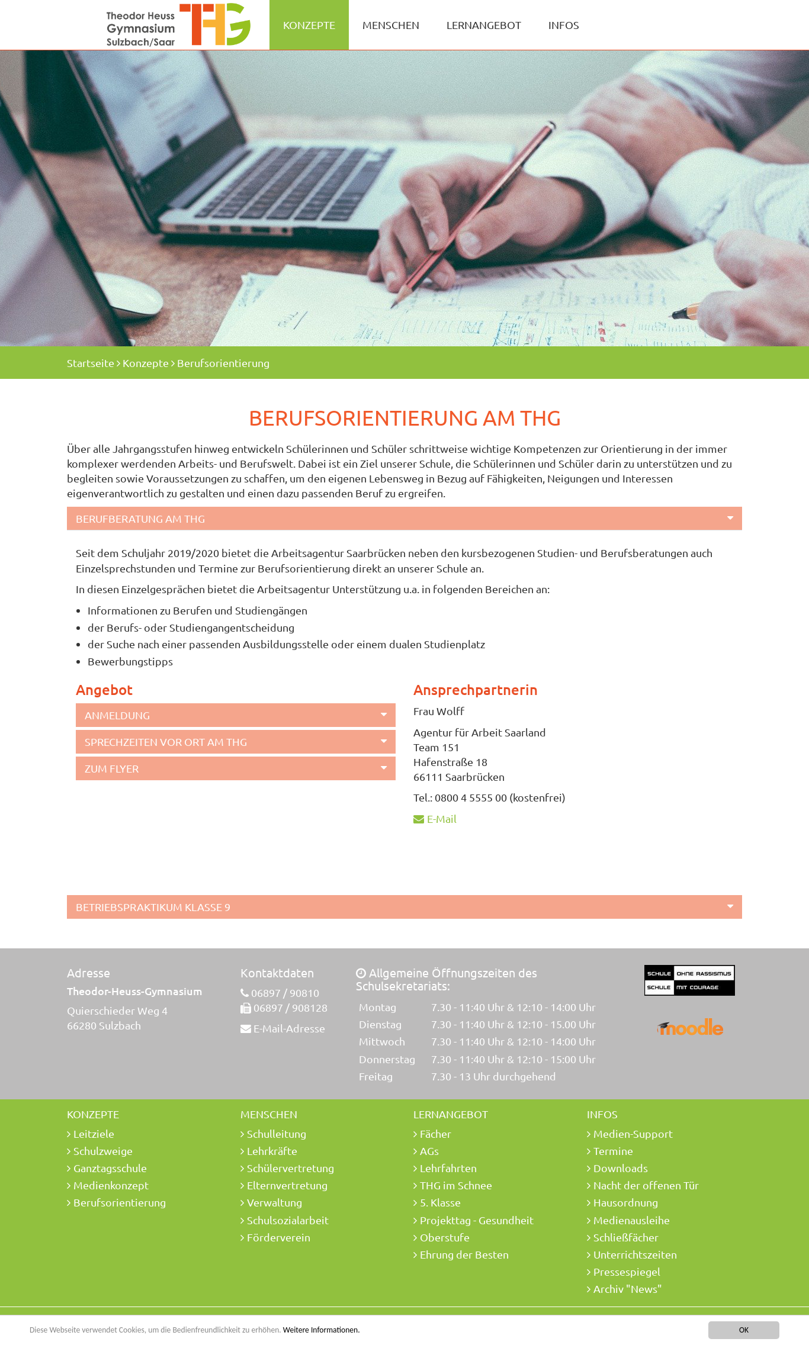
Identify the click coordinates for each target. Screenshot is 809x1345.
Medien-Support (633, 1133)
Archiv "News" (627, 1288)
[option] (404, 198)
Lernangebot (484, 24)
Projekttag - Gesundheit (477, 1220)
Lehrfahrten (448, 1167)
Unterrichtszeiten (635, 1254)
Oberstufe (445, 1237)
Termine (613, 1150)
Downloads (620, 1167)
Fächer (435, 1133)
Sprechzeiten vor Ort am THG (166, 741)
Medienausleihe (631, 1220)
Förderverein (278, 1237)
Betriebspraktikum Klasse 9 (153, 906)
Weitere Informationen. (321, 1330)
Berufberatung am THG (140, 518)
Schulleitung (276, 1133)
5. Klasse (440, 1202)
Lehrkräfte (272, 1150)
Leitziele (93, 1133)
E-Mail (442, 818)
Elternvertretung (287, 1185)
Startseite (90, 362)
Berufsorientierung (223, 362)
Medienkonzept (111, 1185)
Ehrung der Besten (464, 1254)
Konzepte (309, 24)
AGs (429, 1150)
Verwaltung (274, 1202)
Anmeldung (117, 715)
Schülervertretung (290, 1167)
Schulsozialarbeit (288, 1220)
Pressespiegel (626, 1271)
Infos (563, 24)
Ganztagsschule (110, 1167)
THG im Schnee (456, 1185)
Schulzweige (103, 1150)
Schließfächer (626, 1237)
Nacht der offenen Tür (646, 1185)
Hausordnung (625, 1202)
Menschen (390, 24)
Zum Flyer (112, 768)
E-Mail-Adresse (289, 1028)
